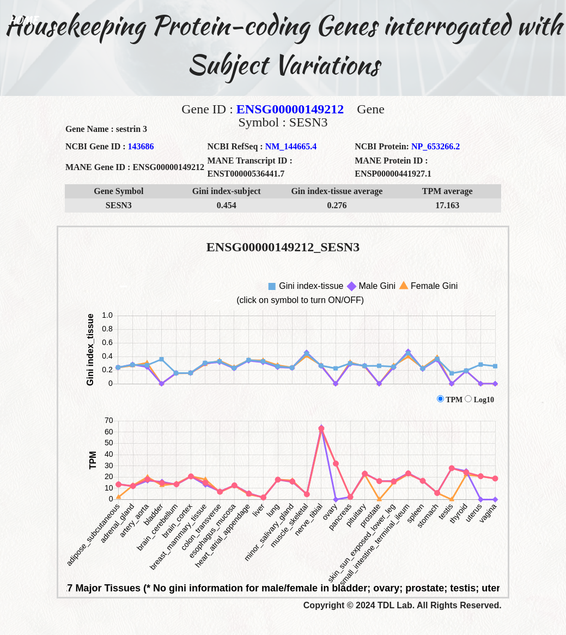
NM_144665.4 (291, 146)
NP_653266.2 (435, 146)
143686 (141, 146)
